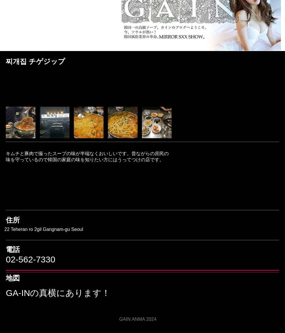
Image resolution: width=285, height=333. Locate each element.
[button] (20, 122)
